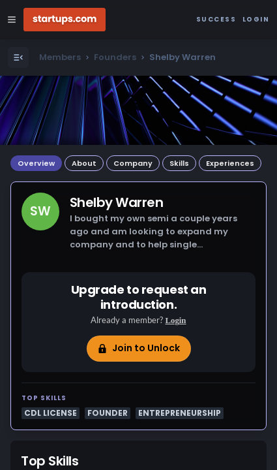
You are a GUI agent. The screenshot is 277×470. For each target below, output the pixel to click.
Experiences (230, 163)
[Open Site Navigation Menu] (11, 19)
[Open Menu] (18, 57)
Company (133, 163)
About (84, 163)
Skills (179, 163)
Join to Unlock (139, 347)
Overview (36, 163)
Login (175, 320)
